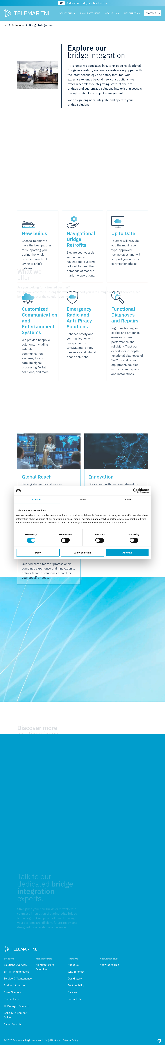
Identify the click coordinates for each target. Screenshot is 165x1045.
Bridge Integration (15, 985)
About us (112, 13)
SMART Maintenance (16, 971)
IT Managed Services (16, 1006)
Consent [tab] (36, 499)
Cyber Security (13, 1024)
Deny (38, 552)
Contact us (152, 13)
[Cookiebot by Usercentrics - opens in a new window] (135, 490)
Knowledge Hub (109, 965)
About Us (73, 965)
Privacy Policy (70, 1040)
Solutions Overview (15, 965)
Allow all (127, 552)
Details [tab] (82, 499)
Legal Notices (52, 1040)
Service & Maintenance (18, 978)
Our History (75, 978)
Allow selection (82, 552)
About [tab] (128, 499)
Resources (132, 13)
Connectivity (11, 999)
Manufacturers (90, 13)
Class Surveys (12, 992)
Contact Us (74, 999)
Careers (72, 992)
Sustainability (76, 985)
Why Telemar (76, 971)
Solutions (67, 13)
